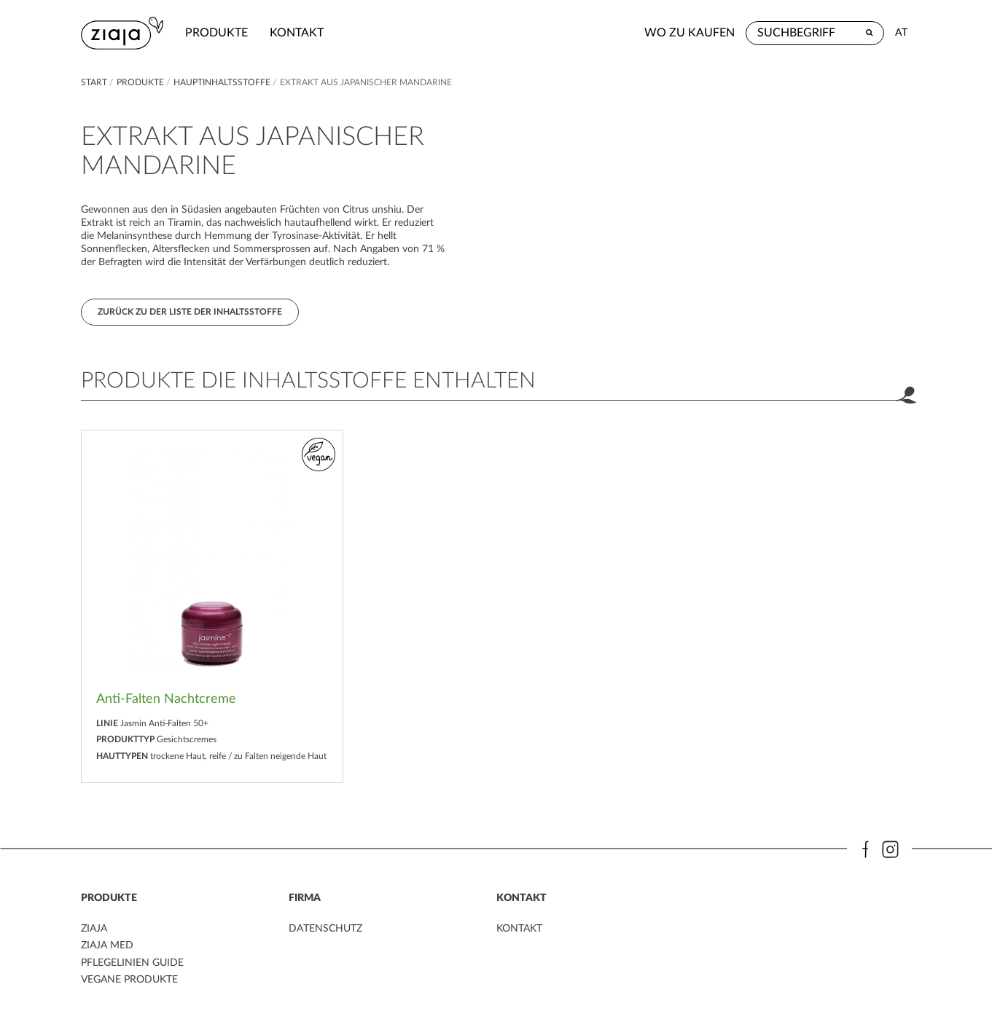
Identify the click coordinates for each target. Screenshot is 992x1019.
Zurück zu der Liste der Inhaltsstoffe (190, 311)
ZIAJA (94, 929)
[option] (212, 606)
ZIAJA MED (107, 945)
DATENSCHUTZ (325, 929)
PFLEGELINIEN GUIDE (132, 963)
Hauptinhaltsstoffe (223, 82)
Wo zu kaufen (689, 33)
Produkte (216, 33)
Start (95, 82)
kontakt (297, 33)
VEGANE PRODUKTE (129, 980)
